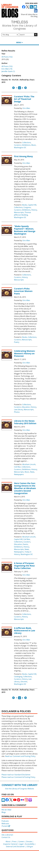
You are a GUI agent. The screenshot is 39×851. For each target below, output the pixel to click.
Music (33, 145)
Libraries (23, 681)
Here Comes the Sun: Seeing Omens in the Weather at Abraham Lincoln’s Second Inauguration (25, 488)
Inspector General (10, 844)
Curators (17, 145)
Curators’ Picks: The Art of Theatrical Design (24, 99)
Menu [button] (18, 42)
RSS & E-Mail (6, 810)
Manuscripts (19, 212)
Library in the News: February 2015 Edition (25, 422)
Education (26, 407)
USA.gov (30, 846)
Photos (17, 412)
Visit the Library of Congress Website (19, 788)
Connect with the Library (19, 785)
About (8, 841)
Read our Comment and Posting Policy (20, 756)
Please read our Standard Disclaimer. (16, 774)
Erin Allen (26, 108)
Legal (21, 844)
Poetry (16, 342)
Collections (26, 142)
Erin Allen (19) (7, 69)
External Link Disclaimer (15, 846)
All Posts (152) (7, 57)
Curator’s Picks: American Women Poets (23, 291)
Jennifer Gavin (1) (8, 71)
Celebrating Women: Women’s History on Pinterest (24, 353)
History (34, 210)
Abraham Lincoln (29, 464)
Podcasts (5, 821)
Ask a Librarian (7, 835)
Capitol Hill (32, 205)
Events (25, 544)
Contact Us (6, 837)
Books (24, 205)
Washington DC (20, 147)
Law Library (18, 409)
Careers (21, 841)
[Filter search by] (10, 34)
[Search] (26, 34)
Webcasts (5, 823)
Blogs (4, 812)
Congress (27, 207)
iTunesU (6, 826)
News (32, 472)
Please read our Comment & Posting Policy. (19, 777)
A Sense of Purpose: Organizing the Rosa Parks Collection (24, 566)
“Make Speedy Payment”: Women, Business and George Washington (24, 230)
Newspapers (19, 474)
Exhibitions (26, 145)
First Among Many (23, 156)
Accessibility (29, 844)
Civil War (17, 467)
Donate (29, 841)
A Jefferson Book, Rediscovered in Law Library (24, 630)
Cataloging (18, 676)
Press (14, 841)
